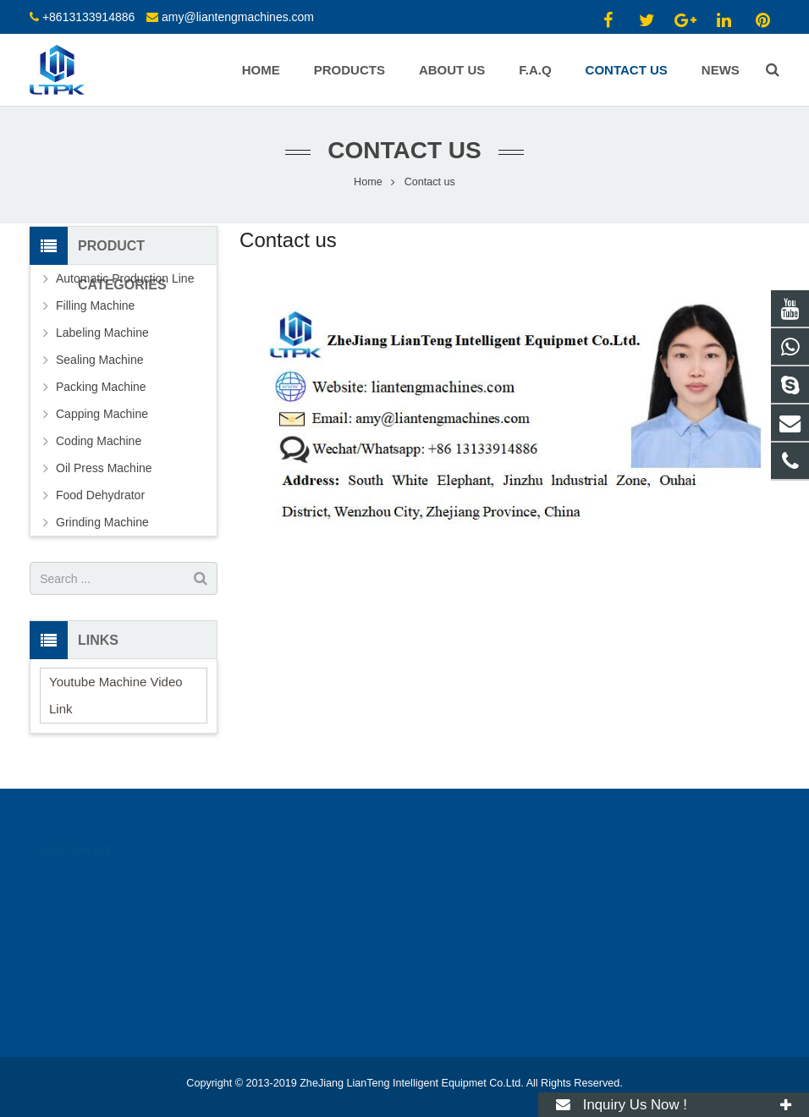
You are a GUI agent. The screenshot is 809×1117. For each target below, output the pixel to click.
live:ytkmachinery (476, 957)
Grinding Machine (102, 522)
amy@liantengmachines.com (238, 17)
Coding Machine (98, 441)
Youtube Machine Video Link (116, 695)
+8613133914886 (88, 17)
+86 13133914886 (478, 883)
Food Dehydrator (100, 495)
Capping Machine (102, 414)
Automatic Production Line (125, 278)
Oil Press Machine (104, 468)
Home (368, 182)
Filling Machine (95, 305)
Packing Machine (101, 386)
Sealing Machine (100, 359)
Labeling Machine (102, 332)
